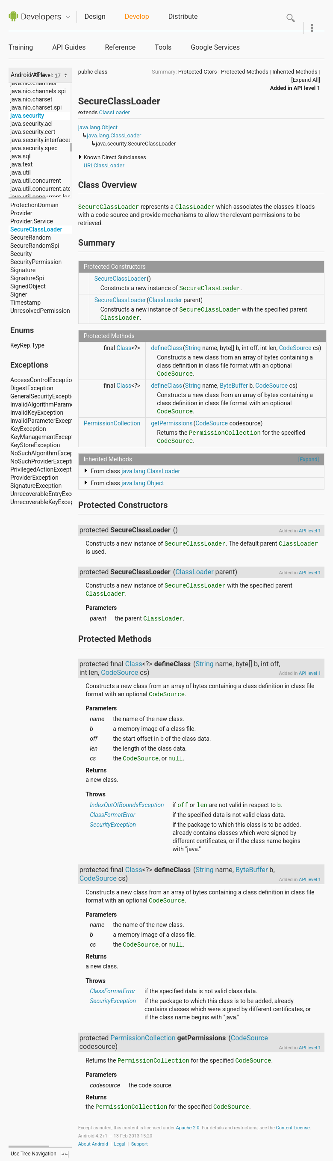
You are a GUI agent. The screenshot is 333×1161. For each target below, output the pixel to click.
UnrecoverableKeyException (47, 502)
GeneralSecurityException (44, 396)
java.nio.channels (33, 83)
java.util (20, 172)
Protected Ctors (197, 71)
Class (124, 347)
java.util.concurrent (35, 180)
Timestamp (25, 302)
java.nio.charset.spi (36, 107)
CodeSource (295, 347)
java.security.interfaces (40, 140)
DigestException (31, 388)
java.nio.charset (31, 99)
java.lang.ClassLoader (114, 135)
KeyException (28, 428)
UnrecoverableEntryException (49, 493)
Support (139, 1144)
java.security (27, 115)
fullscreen (64, 1154)
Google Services (215, 47)
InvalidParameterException (46, 420)
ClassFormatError (112, 814)
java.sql (20, 156)
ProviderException (34, 477)
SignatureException (36, 485)
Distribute (183, 16)
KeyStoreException (35, 445)
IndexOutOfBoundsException (127, 805)
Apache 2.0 (187, 1128)
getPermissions (171, 423)
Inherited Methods (294, 71)
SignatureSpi (27, 278)
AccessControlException (42, 380)
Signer (18, 294)
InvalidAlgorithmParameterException (59, 404)
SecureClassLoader (36, 229)
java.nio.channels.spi (38, 91)
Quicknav (68, 17)
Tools (163, 47)
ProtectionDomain (34, 205)
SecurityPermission (36, 261)
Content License (293, 1128)
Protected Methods (244, 71)
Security (21, 253)
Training (21, 47)
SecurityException (113, 824)
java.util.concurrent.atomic (45, 188)
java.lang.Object (98, 127)
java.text (21, 164)
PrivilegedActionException (45, 469)
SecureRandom (30, 237)
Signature (22, 270)
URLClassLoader (104, 165)
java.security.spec (34, 148)
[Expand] (308, 459)
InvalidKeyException (36, 412)
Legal (120, 1144)
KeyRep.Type (27, 345)
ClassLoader (114, 112)
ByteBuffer (234, 385)
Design (95, 16)
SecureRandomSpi (34, 245)
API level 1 (307, 88)
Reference (120, 47)
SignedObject (28, 286)
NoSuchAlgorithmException (46, 453)
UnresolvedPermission (40, 310)
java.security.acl (31, 123)
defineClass (166, 347)
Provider (21, 213)
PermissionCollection (112, 423)
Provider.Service (31, 221)
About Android (93, 1144)
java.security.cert (32, 131)
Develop (137, 16)
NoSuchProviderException (45, 461)
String (193, 347)
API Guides (68, 47)
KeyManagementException (45, 437)
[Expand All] (305, 80)
